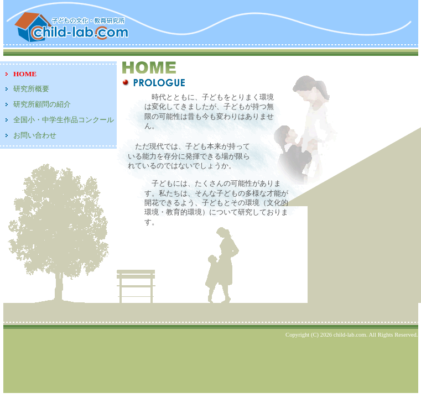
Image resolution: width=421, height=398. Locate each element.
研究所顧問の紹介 (42, 104)
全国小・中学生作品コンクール (63, 120)
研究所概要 (31, 89)
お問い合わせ (34, 135)
